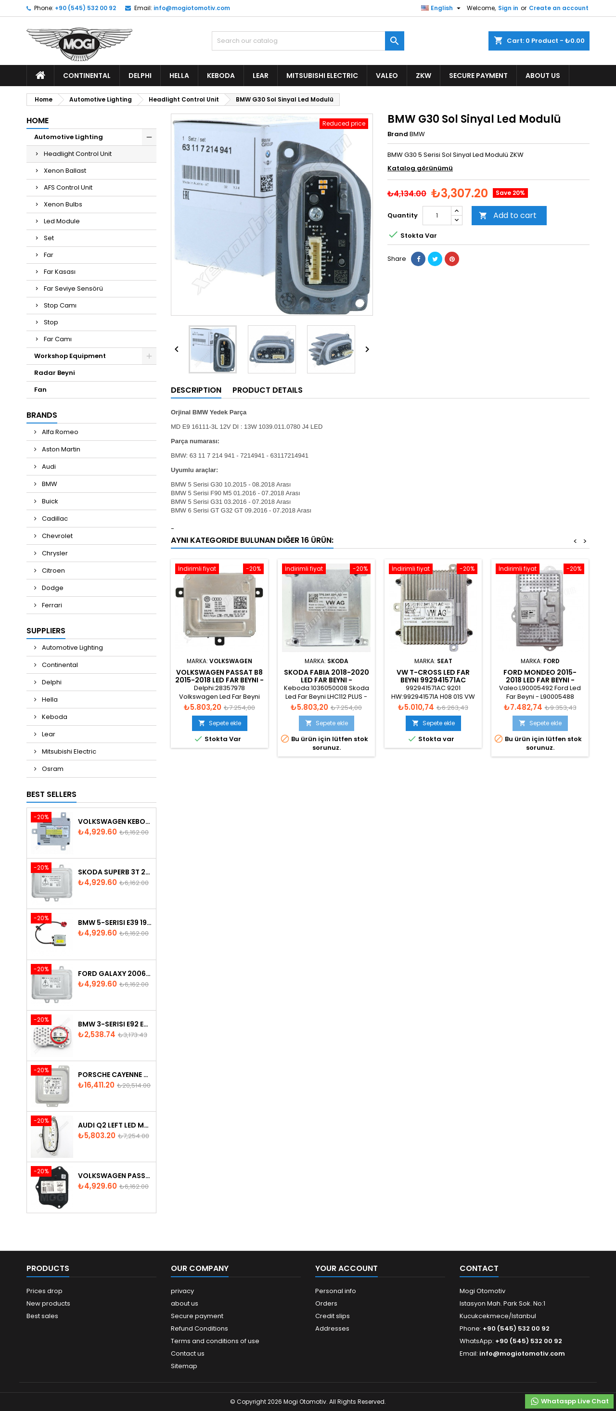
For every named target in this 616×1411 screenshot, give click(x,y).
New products (48, 1303)
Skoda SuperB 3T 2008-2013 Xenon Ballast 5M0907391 (115, 872)
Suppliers (45, 630)
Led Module (62, 221)
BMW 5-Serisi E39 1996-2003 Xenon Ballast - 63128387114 (115, 922)
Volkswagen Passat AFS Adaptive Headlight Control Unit (115, 1176)
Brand (397, 134)
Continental (87, 75)
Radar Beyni (54, 372)
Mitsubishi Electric (322, 75)
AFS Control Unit (68, 187)
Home (37, 120)
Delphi (140, 75)
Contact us (188, 1353)
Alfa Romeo (59, 431)
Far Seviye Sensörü (73, 288)
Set (49, 238)
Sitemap (184, 1366)
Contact (479, 1268)
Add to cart (508, 215)
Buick (49, 501)
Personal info (335, 1291)
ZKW (423, 75)
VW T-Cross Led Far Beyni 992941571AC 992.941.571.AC (433, 680)
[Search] (308, 41)
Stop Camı (60, 305)
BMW (48, 483)
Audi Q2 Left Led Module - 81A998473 (115, 1125)
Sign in (508, 8)
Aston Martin (60, 449)
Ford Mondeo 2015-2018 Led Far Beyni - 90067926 (540, 680)
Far (48, 254)
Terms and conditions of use (215, 1341)
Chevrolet (56, 535)
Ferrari (51, 605)
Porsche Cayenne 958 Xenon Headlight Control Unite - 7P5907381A (115, 1074)
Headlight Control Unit (78, 153)
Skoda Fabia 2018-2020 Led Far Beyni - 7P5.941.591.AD (326, 680)
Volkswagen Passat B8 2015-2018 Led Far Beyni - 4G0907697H (219, 680)
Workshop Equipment (70, 355)
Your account (346, 1268)
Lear (261, 75)
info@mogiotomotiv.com (192, 8)
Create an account (559, 8)
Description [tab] (196, 390)
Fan (40, 389)
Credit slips (332, 1316)
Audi (48, 466)
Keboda (221, 75)
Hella (179, 75)
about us (543, 75)
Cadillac (54, 518)
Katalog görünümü (420, 168)
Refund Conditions (199, 1328)
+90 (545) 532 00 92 (85, 8)
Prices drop (44, 1291)
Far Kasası (60, 271)
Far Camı (58, 339)
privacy (182, 1291)
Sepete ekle (219, 723)
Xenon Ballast (65, 170)
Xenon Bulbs (63, 204)
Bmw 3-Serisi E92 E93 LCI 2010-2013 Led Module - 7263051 (115, 1024)
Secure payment (478, 75)
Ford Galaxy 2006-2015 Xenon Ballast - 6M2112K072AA (115, 973)
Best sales (42, 1316)
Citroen (52, 570)
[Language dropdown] (442, 8)
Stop (51, 322)
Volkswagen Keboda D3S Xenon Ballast (115, 821)
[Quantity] (437, 215)
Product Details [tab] (267, 390)
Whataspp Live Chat (569, 1401)
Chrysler (54, 553)
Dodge (52, 587)
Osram (52, 768)
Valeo (387, 75)
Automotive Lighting (68, 136)
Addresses (332, 1328)
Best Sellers (51, 794)
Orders (326, 1303)
